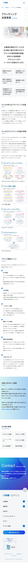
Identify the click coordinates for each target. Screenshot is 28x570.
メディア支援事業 (6, 450)
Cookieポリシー (19, 561)
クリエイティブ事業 (19, 444)
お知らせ (5, 519)
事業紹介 (7, 7)
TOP (2, 7)
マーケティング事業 (7, 438)
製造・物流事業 (18, 450)
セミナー (5, 528)
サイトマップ (14, 563)
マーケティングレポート (9, 524)
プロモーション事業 (19, 438)
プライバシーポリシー (8, 561)
